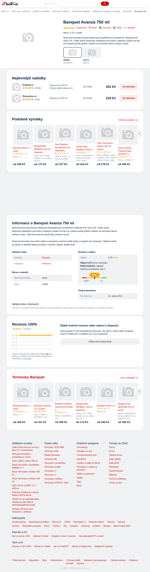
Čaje (79, 482)
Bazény (107, 526)
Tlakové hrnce (115, 455)
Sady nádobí (115, 459)
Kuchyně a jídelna (60, 11)
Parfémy (56, 526)
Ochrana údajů (73, 560)
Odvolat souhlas (118, 560)
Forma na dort (115, 483)
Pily (65, 526)
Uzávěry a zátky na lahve (88, 463)
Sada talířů (114, 463)
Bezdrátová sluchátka (39, 522)
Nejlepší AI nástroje (104, 546)
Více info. (27, 358)
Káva (79, 485)
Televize (111, 522)
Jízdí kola (85, 526)
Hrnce (112, 451)
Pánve (112, 447)
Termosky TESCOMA (54, 447)
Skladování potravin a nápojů (106, 11)
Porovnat (105, 27)
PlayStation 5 (80, 522)
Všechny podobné (128, 120)
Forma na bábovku (117, 479)
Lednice (15, 526)
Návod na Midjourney (81, 546)
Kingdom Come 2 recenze (64, 536)
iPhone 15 (56, 522)
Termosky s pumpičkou (55, 463)
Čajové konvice (116, 471)
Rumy (47, 526)
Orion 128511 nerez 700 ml (24, 461)
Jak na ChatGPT (61, 546)
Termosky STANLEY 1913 (56, 483)
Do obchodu (129, 87)
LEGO (67, 522)
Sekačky (74, 526)
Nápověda (34, 560)
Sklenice (113, 475)
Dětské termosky (52, 455)
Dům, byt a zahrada (21, 11)
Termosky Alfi (50, 459)
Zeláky (80, 478)
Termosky (127, 11)
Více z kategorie (129, 378)
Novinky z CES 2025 (21, 546)
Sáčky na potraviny (85, 474)
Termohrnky (82, 447)
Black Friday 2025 (122, 526)
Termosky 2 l (50, 475)
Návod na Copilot (42, 546)
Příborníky (114, 467)
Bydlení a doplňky (41, 11)
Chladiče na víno (84, 451)
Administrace (56, 560)
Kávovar (121, 522)
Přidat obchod (18, 560)
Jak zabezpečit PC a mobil (91, 536)
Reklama (133, 560)
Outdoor (96, 526)
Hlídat (117, 28)
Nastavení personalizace (95, 560)
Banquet (46, 258)
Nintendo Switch (96, 522)
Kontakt (69, 563)
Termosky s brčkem (53, 479)
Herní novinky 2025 (21, 536)
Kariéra (80, 563)
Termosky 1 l (50, 471)
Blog (44, 560)
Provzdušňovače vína (87, 455)
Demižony (81, 459)
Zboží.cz (5, 11)
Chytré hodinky (19, 522)
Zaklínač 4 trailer (40, 536)
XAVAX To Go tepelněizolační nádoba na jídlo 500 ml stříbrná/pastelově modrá (25, 502)
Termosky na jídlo (52, 467)
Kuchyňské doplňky (81, 11)
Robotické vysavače (32, 526)
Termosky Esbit (51, 451)
